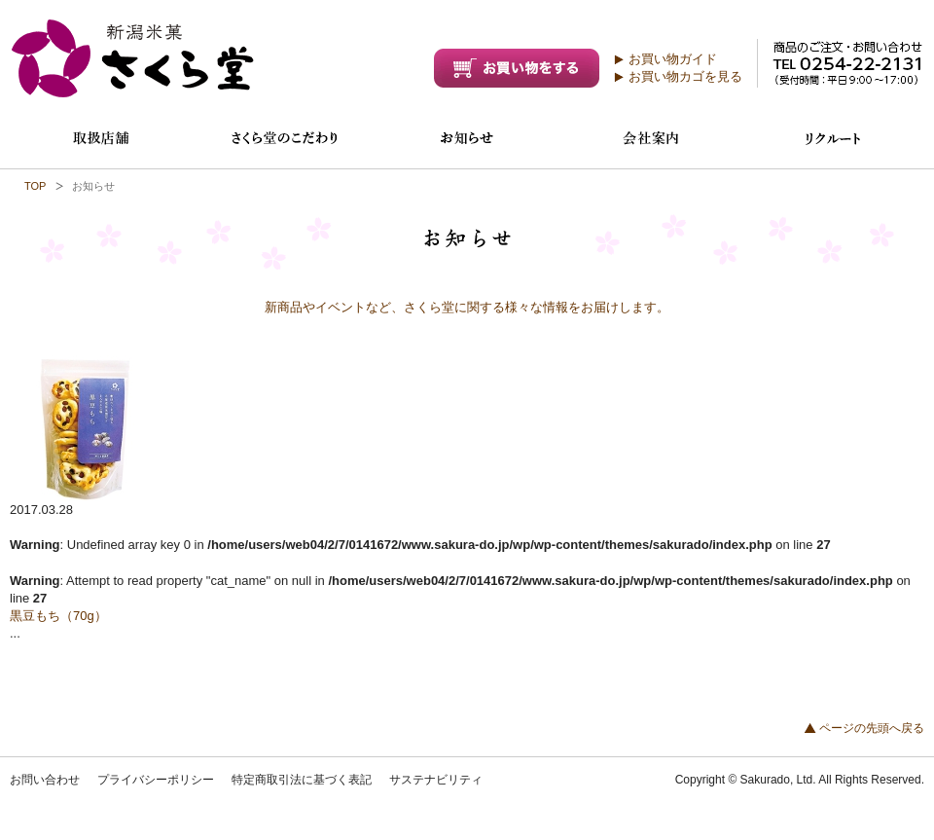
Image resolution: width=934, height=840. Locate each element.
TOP (35, 186)
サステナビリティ (436, 779)
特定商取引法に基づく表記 (302, 779)
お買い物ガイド (673, 59)
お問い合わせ (45, 779)
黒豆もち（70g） (58, 615)
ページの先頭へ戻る (871, 728)
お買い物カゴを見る (685, 76)
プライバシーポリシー (155, 779)
